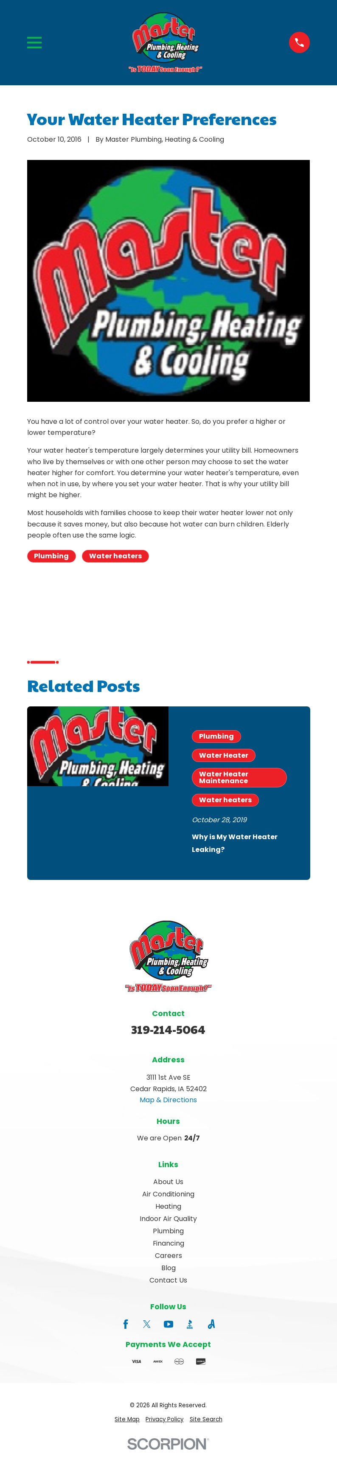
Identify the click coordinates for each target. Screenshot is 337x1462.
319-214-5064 (168, 1029)
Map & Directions (168, 1100)
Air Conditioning (168, 1194)
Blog (168, 1268)
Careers (168, 1255)
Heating (168, 1206)
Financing (168, 1243)
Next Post (141, 597)
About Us (168, 1182)
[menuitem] (127, 1420)
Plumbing (51, 556)
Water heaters (115, 556)
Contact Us (168, 1280)
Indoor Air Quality (168, 1219)
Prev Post (63, 597)
